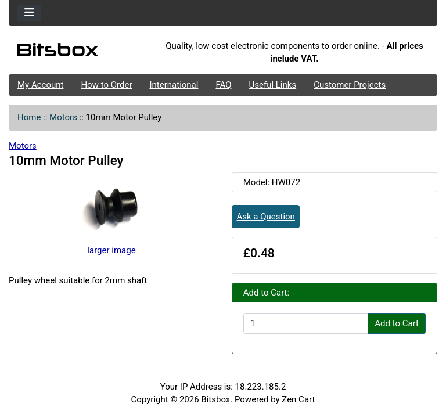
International (173, 85)
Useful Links (273, 85)
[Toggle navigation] (29, 13)
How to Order (106, 85)
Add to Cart (397, 323)
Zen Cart (298, 399)
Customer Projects (350, 85)
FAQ (223, 85)
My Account (40, 85)
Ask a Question (266, 216)
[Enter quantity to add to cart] (305, 323)
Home (29, 117)
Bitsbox (215, 399)
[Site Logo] (80, 52)
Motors (63, 117)
